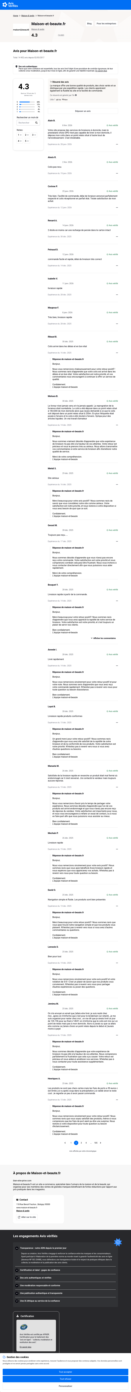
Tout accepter (65, 1372)
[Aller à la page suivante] (100, 1142)
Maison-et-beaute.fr (46, 16)
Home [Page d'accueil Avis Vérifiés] (15, 16)
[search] (36, 123)
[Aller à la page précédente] (65, 1142)
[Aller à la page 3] (81, 1142)
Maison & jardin (27, 16)
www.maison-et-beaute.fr (26, 1207)
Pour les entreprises (106, 23)
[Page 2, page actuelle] (76, 1143)
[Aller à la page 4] (86, 1142)
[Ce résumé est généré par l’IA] (76, 95)
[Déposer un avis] (83, 111)
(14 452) (61, 35)
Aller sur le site (27, 1217)
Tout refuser (65, 1379)
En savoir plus (101, 71)
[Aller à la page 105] (96, 1142)
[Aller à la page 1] (71, 1142)
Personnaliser (65, 1386)
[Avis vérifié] (107, 125)
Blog (89, 23)
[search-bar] (28, 123)
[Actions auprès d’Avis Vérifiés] (117, 144)
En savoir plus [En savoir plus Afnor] (25, 1347)
